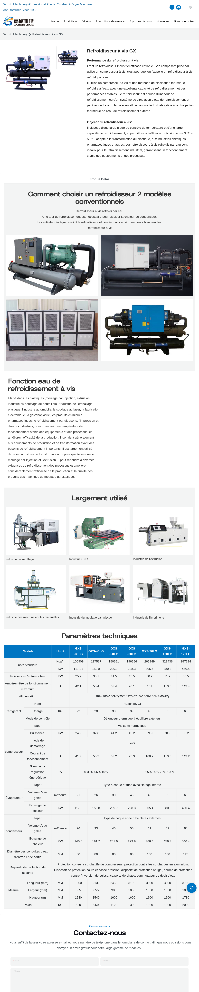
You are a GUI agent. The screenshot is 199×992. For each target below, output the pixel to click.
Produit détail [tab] (99, 179)
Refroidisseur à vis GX (47, 34)
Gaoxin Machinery (15, 34)
